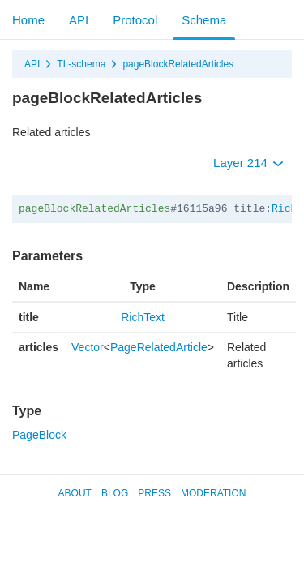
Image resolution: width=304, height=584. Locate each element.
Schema (204, 20)
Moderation (213, 493)
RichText (143, 317)
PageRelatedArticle (159, 347)
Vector (87, 347)
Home (28, 20)
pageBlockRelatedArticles (177, 64)
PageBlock (39, 434)
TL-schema (81, 64)
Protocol (135, 20)
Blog (114, 493)
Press (154, 493)
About (75, 493)
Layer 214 (248, 163)
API (78, 20)
